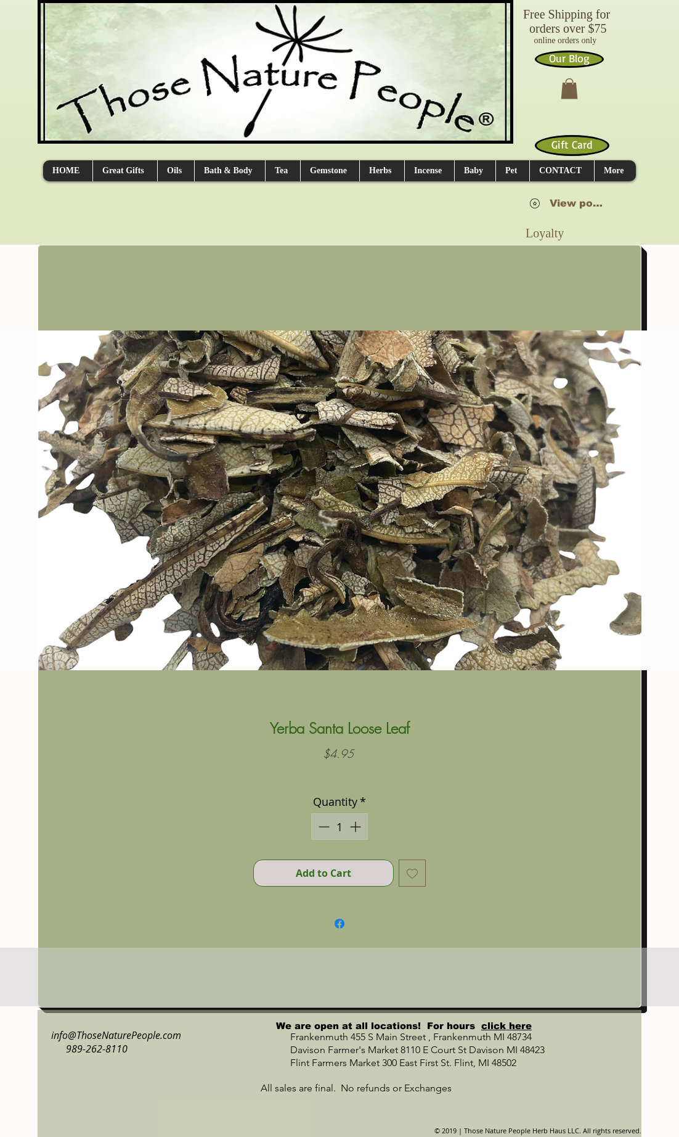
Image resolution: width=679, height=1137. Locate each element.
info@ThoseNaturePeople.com (111, 1035)
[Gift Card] (572, 145)
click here (506, 1025)
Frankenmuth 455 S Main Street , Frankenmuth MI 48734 (397, 1037)
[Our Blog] (569, 59)
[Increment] (356, 826)
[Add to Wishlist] (412, 873)
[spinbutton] (339, 826)
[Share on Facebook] (339, 923)
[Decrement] (322, 826)
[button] (569, 88)
